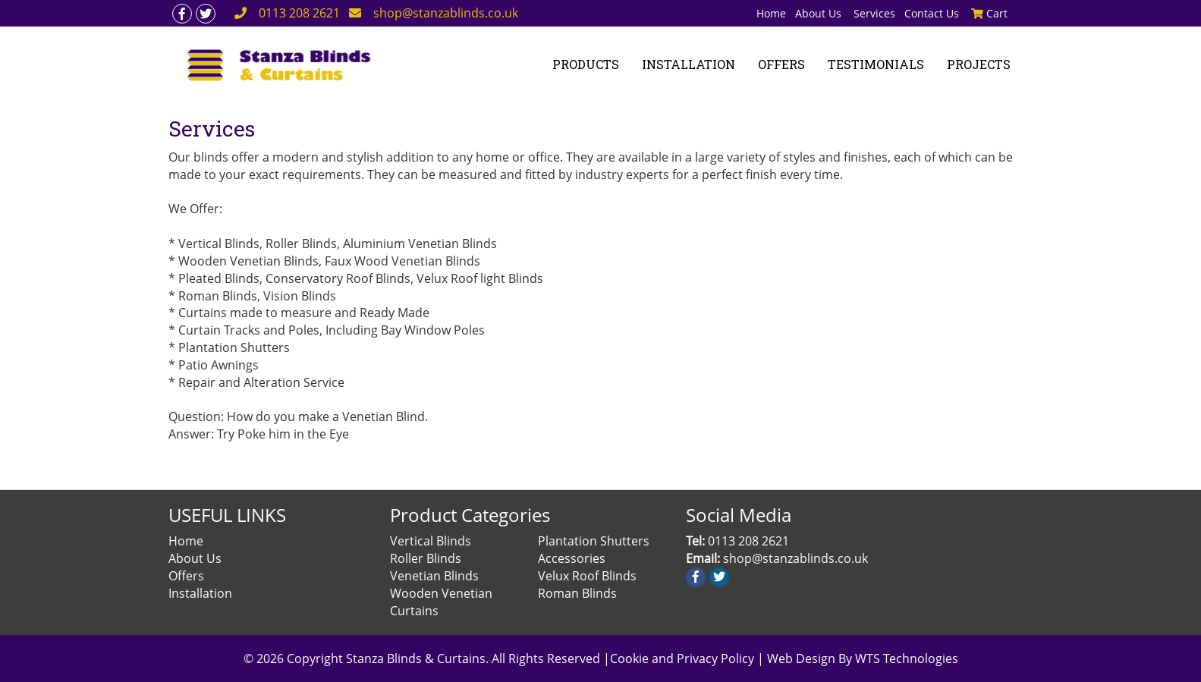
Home (771, 13)
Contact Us (931, 13)
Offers (186, 575)
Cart (989, 13)
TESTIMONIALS (876, 64)
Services (874, 13)
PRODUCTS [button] (585, 64)
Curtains (414, 610)
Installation (200, 593)
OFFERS (781, 64)
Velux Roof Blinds (587, 575)
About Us (819, 13)
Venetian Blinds (434, 575)
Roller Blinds (425, 558)
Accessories (571, 558)
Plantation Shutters (593, 541)
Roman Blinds (577, 593)
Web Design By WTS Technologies (862, 658)
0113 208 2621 (299, 13)
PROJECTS (979, 64)
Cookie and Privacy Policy (683, 658)
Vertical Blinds (430, 541)
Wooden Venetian (441, 593)
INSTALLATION (688, 64)
